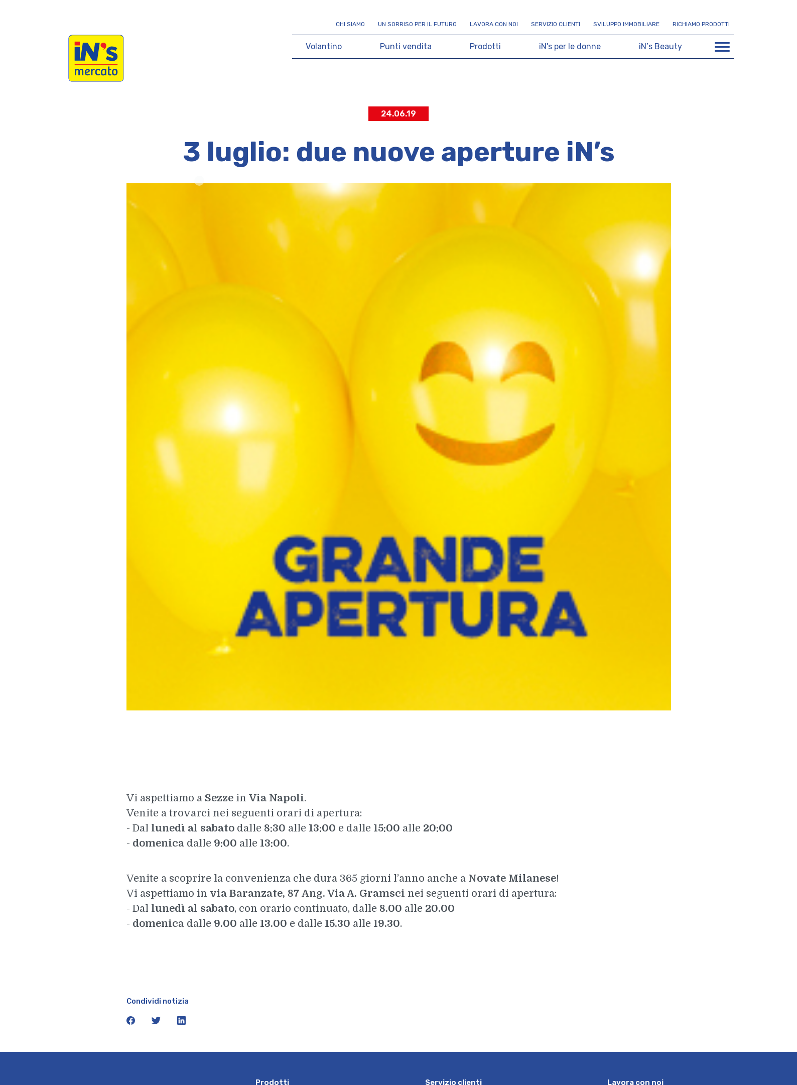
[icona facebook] (131, 1022)
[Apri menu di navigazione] (722, 46)
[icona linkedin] (181, 1022)
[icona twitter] (157, 1022)
